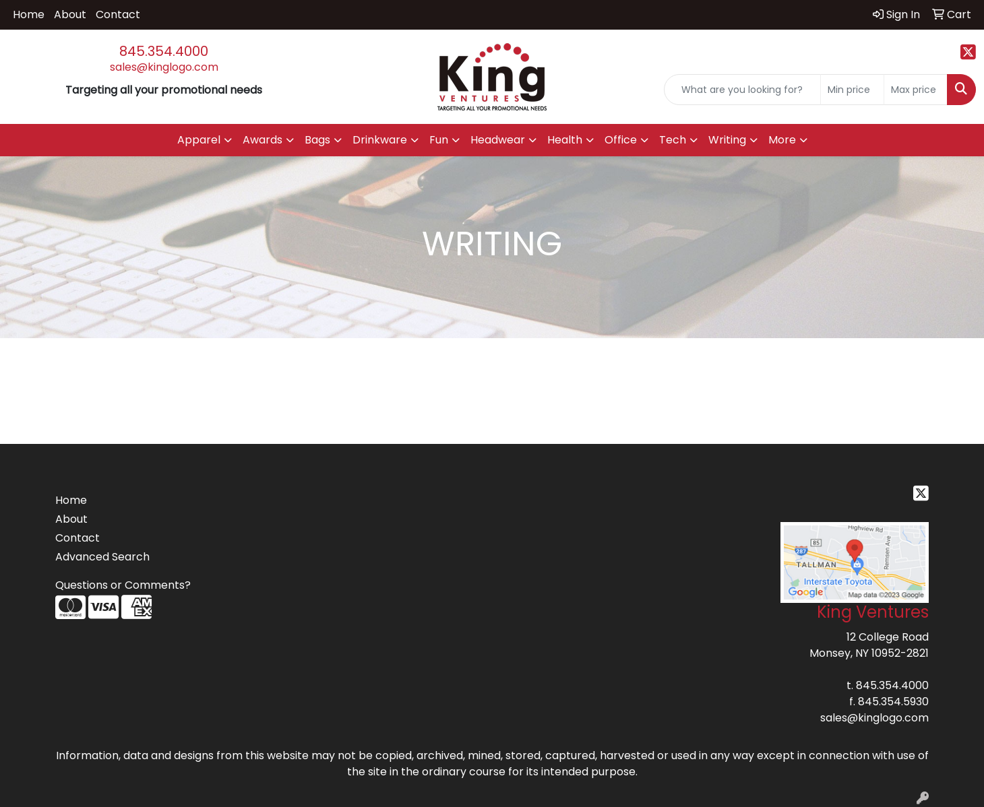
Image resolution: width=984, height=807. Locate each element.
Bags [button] (317, 140)
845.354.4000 (163, 51)
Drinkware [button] (379, 140)
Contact (118, 14)
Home (28, 14)
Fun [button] (438, 140)
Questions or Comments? (123, 585)
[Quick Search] (742, 89)
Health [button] (564, 140)
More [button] (782, 140)
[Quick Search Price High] (916, 89)
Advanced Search (102, 556)
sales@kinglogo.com (164, 67)
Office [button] (621, 140)
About (70, 14)
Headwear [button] (497, 140)
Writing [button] (727, 140)
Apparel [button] (198, 140)
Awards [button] (262, 140)
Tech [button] (672, 140)
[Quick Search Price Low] (852, 89)
